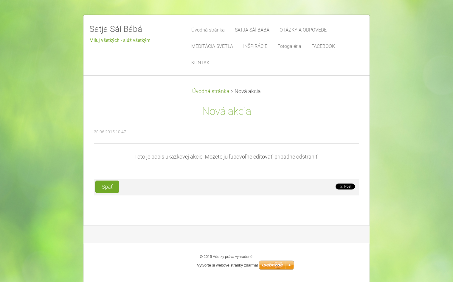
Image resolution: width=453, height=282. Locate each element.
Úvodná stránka (210, 91)
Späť (107, 187)
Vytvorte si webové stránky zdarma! (227, 265)
